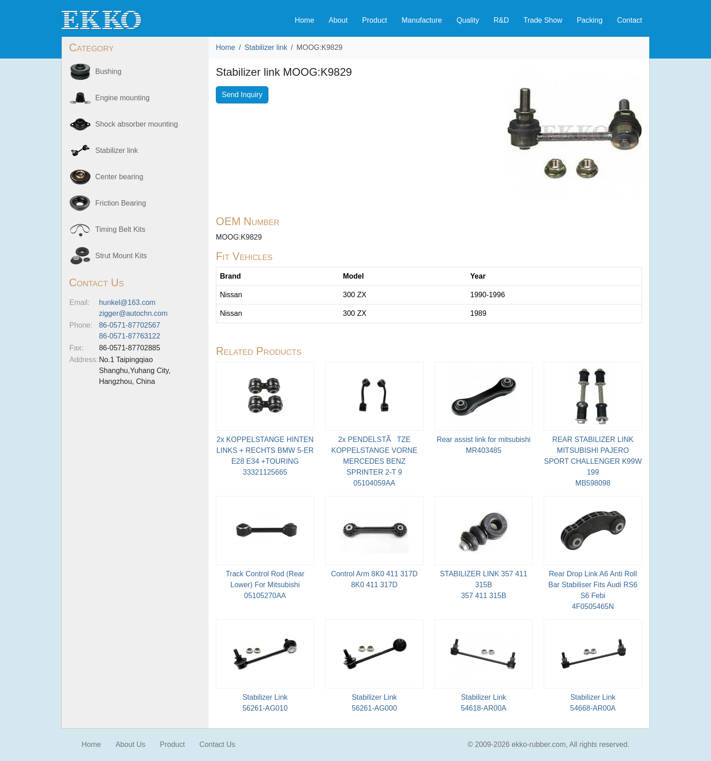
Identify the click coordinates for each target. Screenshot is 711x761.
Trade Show (542, 20)
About (338, 20)
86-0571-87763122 (129, 336)
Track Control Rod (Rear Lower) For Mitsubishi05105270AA (265, 584)
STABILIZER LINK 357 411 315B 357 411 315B (483, 584)
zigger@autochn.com (133, 313)
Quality (468, 20)
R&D (501, 20)
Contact (629, 20)
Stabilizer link (265, 47)
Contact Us (217, 744)
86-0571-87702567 (129, 325)
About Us (131, 744)
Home (304, 20)
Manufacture (422, 20)
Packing (590, 20)
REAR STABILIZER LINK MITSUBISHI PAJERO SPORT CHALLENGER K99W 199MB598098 (593, 461)
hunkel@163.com (127, 302)
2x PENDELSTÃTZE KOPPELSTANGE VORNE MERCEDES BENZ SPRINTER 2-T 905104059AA (374, 461)
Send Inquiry (242, 94)
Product (374, 20)
